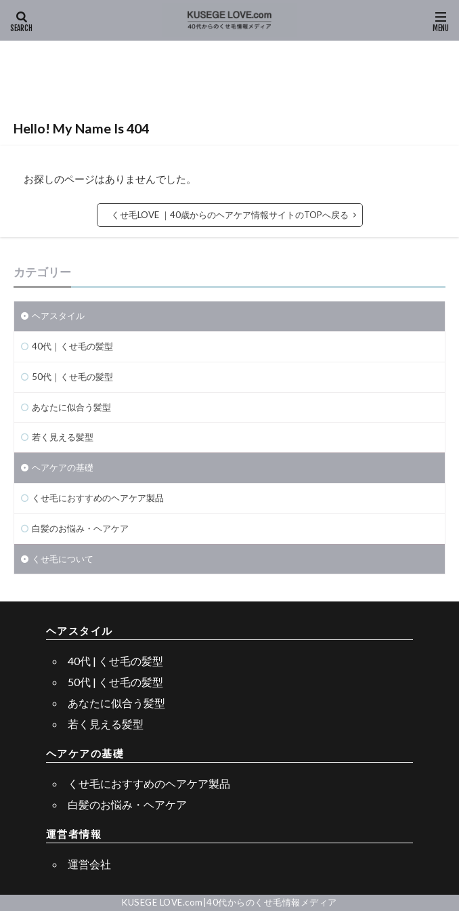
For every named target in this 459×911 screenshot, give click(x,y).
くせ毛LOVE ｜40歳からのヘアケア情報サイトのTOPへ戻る (230, 214)
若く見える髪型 (62, 436)
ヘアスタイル (58, 315)
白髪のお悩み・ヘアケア (80, 528)
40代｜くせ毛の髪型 (72, 346)
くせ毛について (62, 558)
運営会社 (89, 863)
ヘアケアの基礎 (62, 467)
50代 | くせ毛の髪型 (115, 681)
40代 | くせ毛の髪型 (115, 660)
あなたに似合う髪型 (71, 407)
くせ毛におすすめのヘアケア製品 (98, 497)
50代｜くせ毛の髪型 (72, 376)
